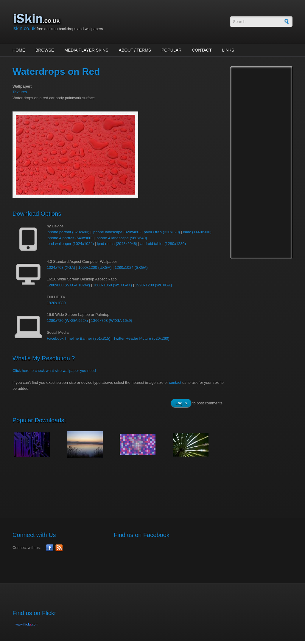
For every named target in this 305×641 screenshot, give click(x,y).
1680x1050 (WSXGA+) (112, 285)
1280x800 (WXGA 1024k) (68, 285)
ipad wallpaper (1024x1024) (70, 243)
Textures (20, 92)
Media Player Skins (86, 50)
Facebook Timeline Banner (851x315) (78, 338)
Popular (171, 50)
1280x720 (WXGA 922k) (67, 320)
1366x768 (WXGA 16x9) (111, 320)
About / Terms (135, 50)
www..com (26, 624)
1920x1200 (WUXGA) (153, 285)
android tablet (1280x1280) (163, 243)
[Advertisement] (121, 484)
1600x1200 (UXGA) (95, 267)
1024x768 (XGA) (61, 267)
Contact (202, 50)
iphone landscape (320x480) (116, 232)
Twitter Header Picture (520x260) (141, 338)
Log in (181, 403)
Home (19, 50)
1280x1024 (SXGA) (131, 267)
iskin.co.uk (24, 28)
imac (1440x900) (197, 232)
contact (175, 382)
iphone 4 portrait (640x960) (70, 238)
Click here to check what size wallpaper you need (54, 370)
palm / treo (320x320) (162, 232)
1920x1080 (56, 303)
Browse (44, 50)
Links (228, 50)
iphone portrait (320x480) (68, 232)
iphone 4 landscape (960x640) (121, 238)
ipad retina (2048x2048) (117, 243)
